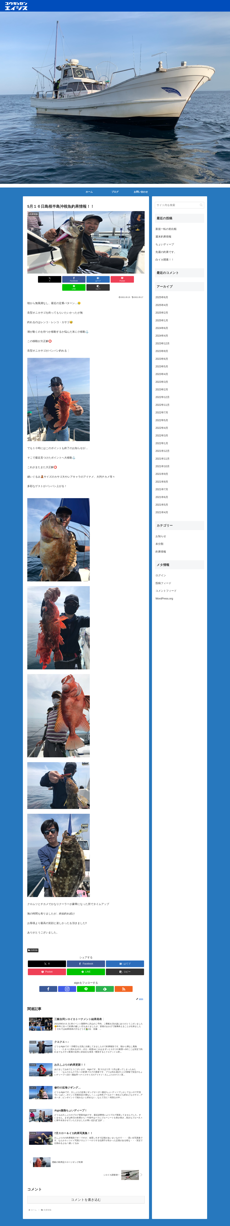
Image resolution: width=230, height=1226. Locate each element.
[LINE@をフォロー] (86, 981)
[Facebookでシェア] (56, 279)
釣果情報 (33, 942)
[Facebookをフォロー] (72, 981)
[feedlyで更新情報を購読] (93, 981)
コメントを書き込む (86, 1193)
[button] (135, 279)
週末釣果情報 (163, 236)
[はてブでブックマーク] (76, 279)
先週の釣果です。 (166, 252)
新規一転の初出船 (166, 229)
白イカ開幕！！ (164, 259)
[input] (179, 205)
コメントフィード (166, 590)
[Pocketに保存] (95, 279)
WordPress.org (164, 598)
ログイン (160, 575)
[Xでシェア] (36, 279)
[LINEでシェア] (115, 279)
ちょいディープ (164, 244)
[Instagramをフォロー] (79, 981)
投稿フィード (163, 583)
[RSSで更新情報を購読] (99, 981)
